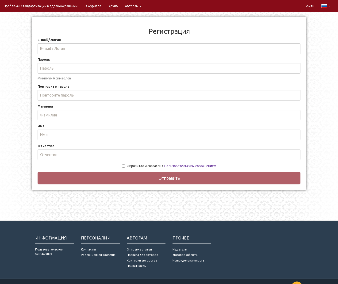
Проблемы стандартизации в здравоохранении (40, 6)
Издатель (180, 249)
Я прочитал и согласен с (169, 166)
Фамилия (45, 106)
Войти (309, 6)
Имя (41, 126)
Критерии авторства (142, 260)
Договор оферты (185, 254)
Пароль (44, 59)
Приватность (137, 265)
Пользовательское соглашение (49, 251)
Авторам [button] (133, 6)
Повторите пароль (53, 86)
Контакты (88, 249)
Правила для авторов (142, 254)
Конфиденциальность (188, 260)
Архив (113, 6)
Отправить (169, 178)
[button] (326, 6)
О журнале (94, 6)
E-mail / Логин (49, 40)
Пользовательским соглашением (190, 166)
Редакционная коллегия (98, 254)
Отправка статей (139, 249)
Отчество (46, 146)
